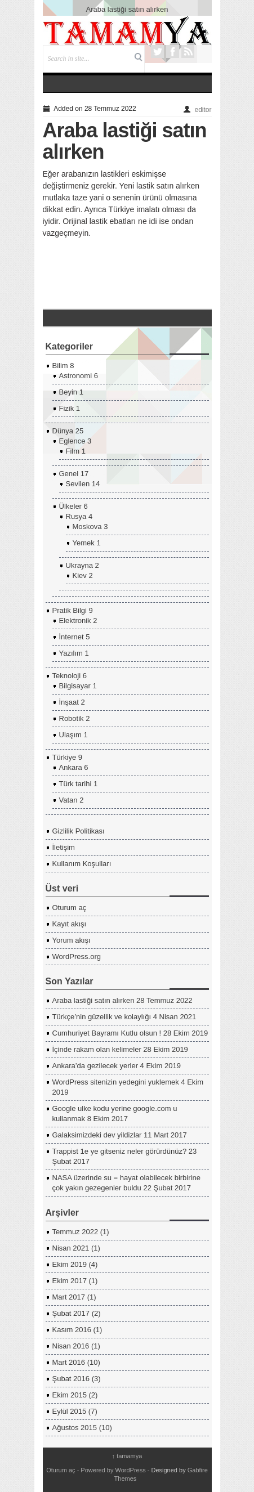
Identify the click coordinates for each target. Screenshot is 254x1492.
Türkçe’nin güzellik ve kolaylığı (101, 1016)
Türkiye (64, 757)
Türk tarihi (75, 783)
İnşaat (69, 702)
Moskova (87, 526)
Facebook (172, 51)
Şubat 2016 (71, 1378)
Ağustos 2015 (74, 1427)
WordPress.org (76, 956)
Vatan (68, 800)
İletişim (63, 847)
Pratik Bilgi (69, 610)
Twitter (157, 51)
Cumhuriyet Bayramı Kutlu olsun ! (107, 1033)
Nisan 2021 (71, 1248)
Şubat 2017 (71, 1313)
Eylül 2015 (69, 1411)
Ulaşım (70, 735)
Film (73, 451)
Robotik (71, 718)
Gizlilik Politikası (78, 831)
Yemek (84, 543)
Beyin (68, 392)
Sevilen (78, 484)
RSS (187, 51)
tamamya (127, 1456)
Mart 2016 (69, 1362)
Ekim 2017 (69, 1280)
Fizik (66, 408)
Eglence (72, 441)
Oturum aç (69, 907)
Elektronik (75, 620)
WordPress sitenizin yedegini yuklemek (115, 1082)
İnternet (71, 637)
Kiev (80, 575)
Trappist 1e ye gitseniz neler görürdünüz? (119, 1151)
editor (202, 110)
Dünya (63, 431)
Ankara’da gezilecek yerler (95, 1065)
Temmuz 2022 (75, 1231)
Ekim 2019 (69, 1264)
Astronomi (75, 375)
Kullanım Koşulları (82, 863)
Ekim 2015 (69, 1395)
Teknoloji (66, 675)
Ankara (70, 767)
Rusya (76, 516)
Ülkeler (70, 506)
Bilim (60, 365)
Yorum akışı (71, 940)
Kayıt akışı (69, 924)
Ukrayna (79, 565)
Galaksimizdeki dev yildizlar (97, 1135)
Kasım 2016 (71, 1329)
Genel (69, 473)
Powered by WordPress (113, 1470)
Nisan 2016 (71, 1346)
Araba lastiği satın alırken (127, 9)
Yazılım (71, 653)
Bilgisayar (75, 686)
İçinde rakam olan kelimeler (96, 1049)
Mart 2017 (69, 1297)
